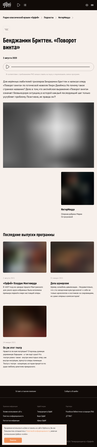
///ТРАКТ (69, 416)
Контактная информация (11, 421)
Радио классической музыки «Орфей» (21, 17)
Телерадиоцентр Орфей (44, 412)
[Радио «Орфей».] (18, 5)
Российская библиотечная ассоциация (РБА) (80, 412)
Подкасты (49, 17)
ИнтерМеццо (64, 17)
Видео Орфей (41, 416)
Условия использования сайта (12, 412)
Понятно (13, 440)
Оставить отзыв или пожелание (26, 391)
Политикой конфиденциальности (38, 431)
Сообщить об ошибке (71, 391)
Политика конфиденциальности (13, 416)
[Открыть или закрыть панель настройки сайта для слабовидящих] (86, 5)
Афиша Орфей (41, 421)
